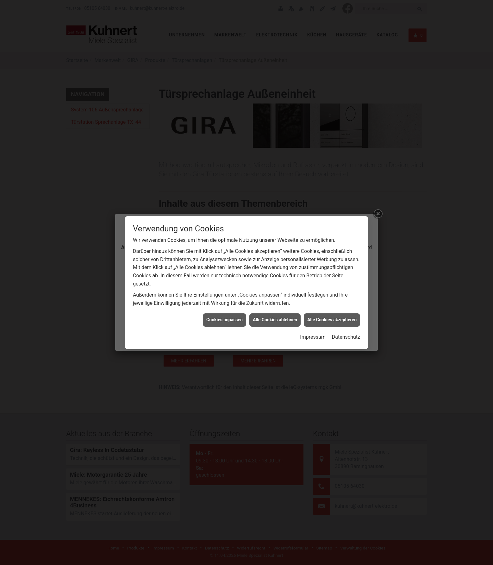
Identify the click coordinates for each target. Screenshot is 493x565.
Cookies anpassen (224, 293)
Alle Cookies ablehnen (275, 293)
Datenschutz (346, 310)
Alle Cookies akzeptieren (332, 293)
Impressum (313, 310)
